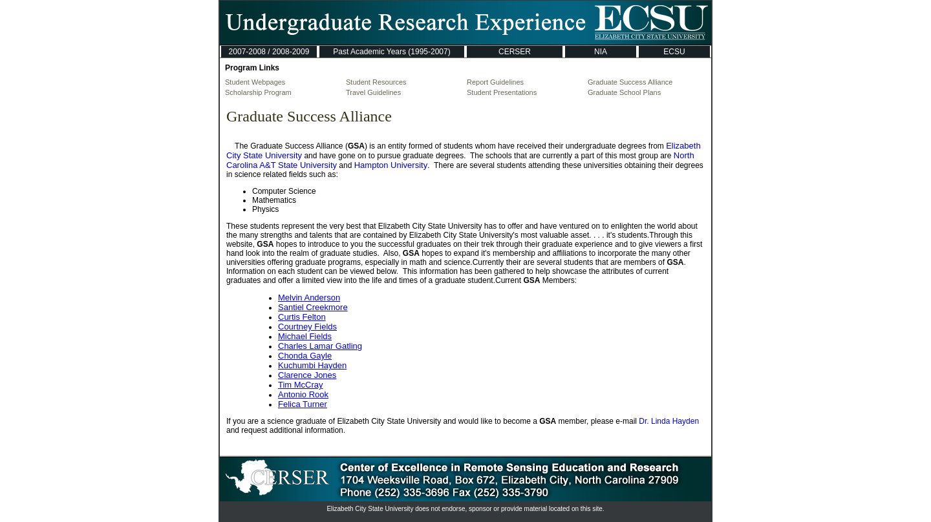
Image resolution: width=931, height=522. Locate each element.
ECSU (674, 51)
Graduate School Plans (624, 92)
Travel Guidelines (373, 92)
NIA (600, 51)
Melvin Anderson (309, 297)
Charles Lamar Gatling (320, 346)
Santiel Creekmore (313, 307)
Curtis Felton (302, 317)
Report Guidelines (495, 82)
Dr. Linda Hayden (669, 421)
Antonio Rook (303, 394)
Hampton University (390, 165)
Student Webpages (255, 82)
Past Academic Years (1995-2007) (391, 51)
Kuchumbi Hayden (312, 365)
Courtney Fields (307, 326)
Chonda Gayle (305, 355)
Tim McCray (300, 385)
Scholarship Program (258, 92)
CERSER (514, 51)
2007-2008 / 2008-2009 (269, 51)
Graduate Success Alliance (630, 82)
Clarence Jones (307, 375)
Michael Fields (305, 336)
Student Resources (376, 82)
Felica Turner (302, 404)
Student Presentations (502, 92)
